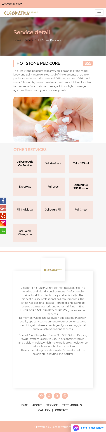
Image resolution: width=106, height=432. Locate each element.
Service (28, 40)
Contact (61, 410)
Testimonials (72, 405)
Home (17, 40)
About (37, 405)
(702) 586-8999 (13, 3)
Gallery (44, 410)
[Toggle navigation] (99, 12)
